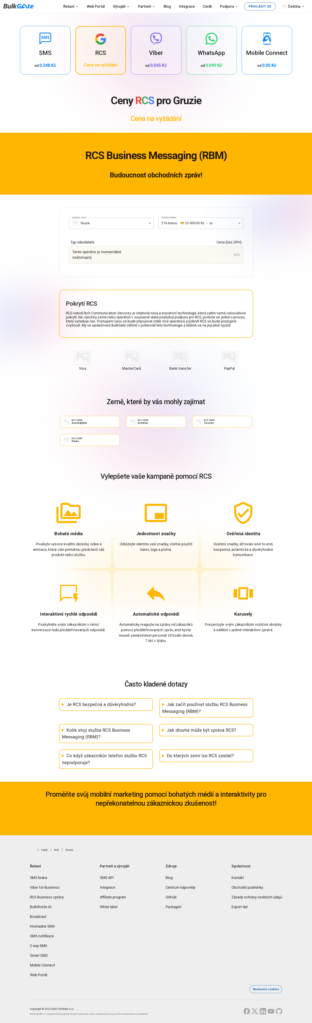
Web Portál (96, 6)
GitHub (171, 898)
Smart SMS (39, 956)
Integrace (187, 6)
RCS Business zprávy (47, 898)
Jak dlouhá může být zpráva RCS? (201, 731)
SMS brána (38, 879)
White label (108, 908)
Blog (167, 6)
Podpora (227, 6)
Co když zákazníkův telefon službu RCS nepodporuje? (104, 760)
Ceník (207, 6)
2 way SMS (38, 947)
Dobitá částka (168, 217)
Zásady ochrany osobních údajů (257, 898)
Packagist (173, 908)
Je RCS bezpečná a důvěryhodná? (101, 705)
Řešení (68, 6)
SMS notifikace (42, 937)
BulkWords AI (40, 908)
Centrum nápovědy (180, 888)
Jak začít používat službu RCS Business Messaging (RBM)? (205, 708)
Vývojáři (119, 6)
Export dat (240, 908)
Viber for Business (45, 888)
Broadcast (38, 917)
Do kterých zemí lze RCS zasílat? (200, 756)
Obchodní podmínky (247, 888)
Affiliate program (113, 898)
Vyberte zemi (79, 217)
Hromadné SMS (42, 927)
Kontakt (238, 879)
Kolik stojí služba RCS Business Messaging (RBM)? (96, 734)
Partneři (144, 6)
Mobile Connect (42, 966)
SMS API (107, 879)
